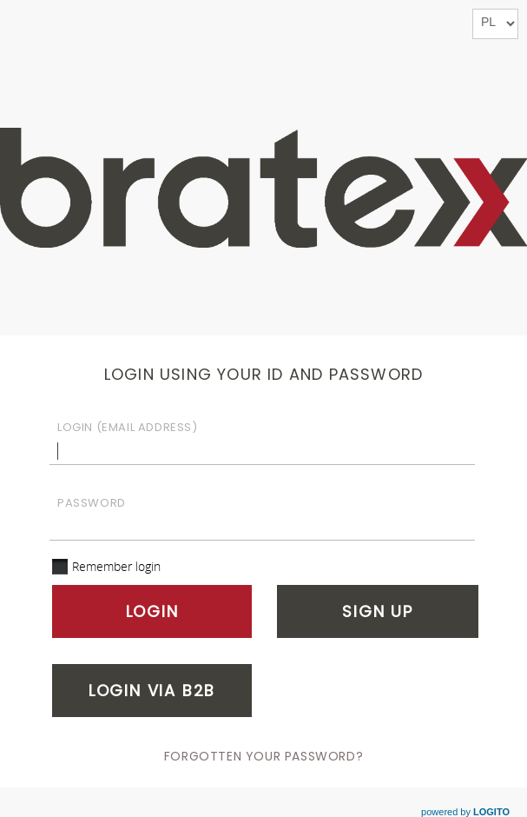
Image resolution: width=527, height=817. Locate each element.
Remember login (116, 566)
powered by (465, 812)
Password (91, 503)
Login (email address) (127, 427)
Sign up (377, 611)
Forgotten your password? (263, 756)
